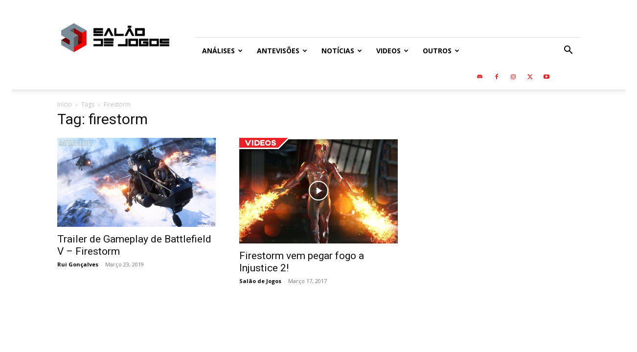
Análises (222, 50)
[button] (568, 51)
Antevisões (282, 50)
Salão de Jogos (260, 281)
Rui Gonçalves (77, 264)
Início (64, 104)
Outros (441, 50)
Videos (392, 50)
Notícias (341, 50)
